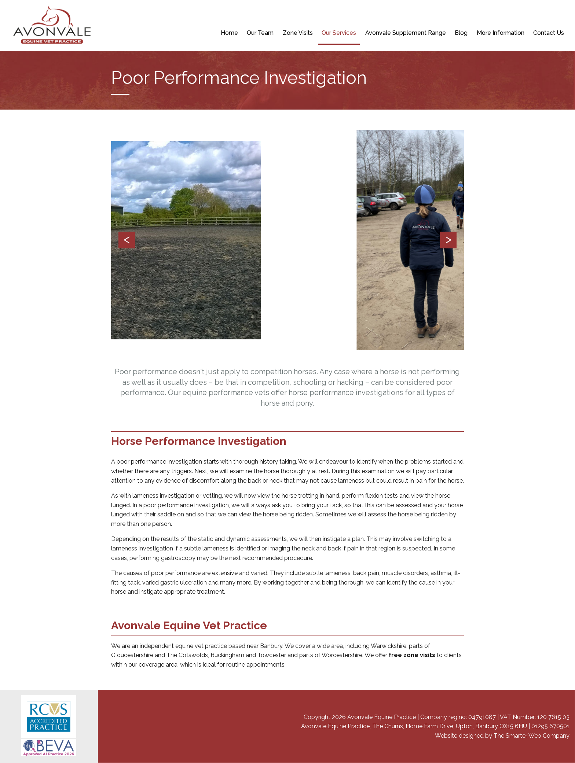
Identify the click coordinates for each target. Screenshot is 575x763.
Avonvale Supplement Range (405, 32)
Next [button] (448, 240)
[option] (287, 240)
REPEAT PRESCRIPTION (291, 14)
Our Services (339, 32)
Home (229, 32)
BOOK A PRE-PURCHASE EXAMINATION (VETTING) (382, 14)
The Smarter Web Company (531, 735)
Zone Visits (298, 32)
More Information (500, 32)
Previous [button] (126, 240)
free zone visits (412, 655)
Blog (461, 32)
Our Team (260, 32)
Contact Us (548, 32)
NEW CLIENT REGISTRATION (221, 14)
